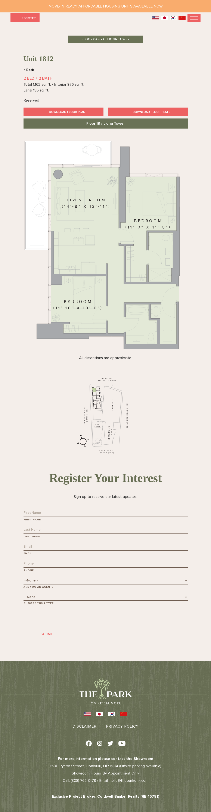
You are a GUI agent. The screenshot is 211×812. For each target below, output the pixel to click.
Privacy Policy (122, 726)
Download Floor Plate (151, 112)
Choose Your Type (39, 603)
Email (28, 553)
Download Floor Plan (67, 112)
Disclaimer (84, 726)
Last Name (32, 536)
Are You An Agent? (38, 587)
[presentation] (56, 617)
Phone (29, 570)
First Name (32, 519)
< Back (29, 70)
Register (25, 18)
